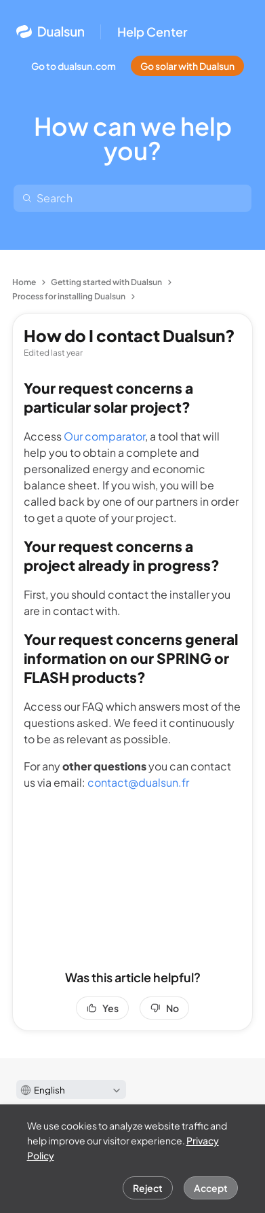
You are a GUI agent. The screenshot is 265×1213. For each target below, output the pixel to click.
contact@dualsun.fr (138, 782)
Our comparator (104, 436)
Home (24, 282)
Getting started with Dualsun (106, 282)
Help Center (152, 31)
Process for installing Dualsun (68, 296)
